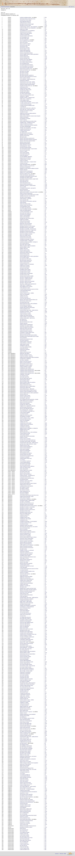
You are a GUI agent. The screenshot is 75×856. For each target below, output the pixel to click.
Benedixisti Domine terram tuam (26, 512)
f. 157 (45, 793)
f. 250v (45, 607)
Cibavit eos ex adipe (24, 29)
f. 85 (45, 72)
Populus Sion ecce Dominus (25, 157)
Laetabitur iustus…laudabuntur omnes (27, 122)
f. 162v (45, 294)
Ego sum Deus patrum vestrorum (26, 796)
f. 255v (45, 108)
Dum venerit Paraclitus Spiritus (26, 664)
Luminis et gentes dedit (24, 848)
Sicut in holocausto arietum (25, 607)
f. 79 (45, 598)
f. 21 (45, 77)
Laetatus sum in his (23, 295)
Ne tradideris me (23, 716)
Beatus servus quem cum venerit (26, 628)
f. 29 (45, 210)
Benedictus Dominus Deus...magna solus (28, 230)
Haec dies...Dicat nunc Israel (25, 282)
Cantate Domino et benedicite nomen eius (28, 634)
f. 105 (45, 791)
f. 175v (45, 535)
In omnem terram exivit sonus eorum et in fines (29, 289)
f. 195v (45, 735)
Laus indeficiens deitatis (24, 832)
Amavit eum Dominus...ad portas (26, 356)
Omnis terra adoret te (24, 155)
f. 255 (45, 161)
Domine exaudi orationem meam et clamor (28, 390)
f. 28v (45, 257)
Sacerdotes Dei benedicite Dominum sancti (28, 176)
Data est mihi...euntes (24, 642)
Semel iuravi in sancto (24, 760)
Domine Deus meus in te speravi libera (27, 386)
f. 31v (45, 430)
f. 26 (45, 79)
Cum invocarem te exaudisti (25, 640)
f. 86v (45, 304)
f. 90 (45, 487)
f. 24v (45, 268)
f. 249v (45, 56)
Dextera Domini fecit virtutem (25, 530)
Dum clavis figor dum (24, 829)
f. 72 (45, 37)
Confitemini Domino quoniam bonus (27, 369)
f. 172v (45, 195)
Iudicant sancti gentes (24, 117)
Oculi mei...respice (23, 151)
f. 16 (45, 527)
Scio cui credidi (23, 186)
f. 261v (45, 106)
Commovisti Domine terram (25, 476)
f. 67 (45, 189)
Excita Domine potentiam (25, 266)
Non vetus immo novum (24, 836)
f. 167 (45, 600)
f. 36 (45, 101)
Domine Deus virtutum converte (26, 252)
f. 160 (45, 812)
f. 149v (45, 26)
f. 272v (45, 461)
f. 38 (45, 577)
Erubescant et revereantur (25, 673)
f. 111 (45, 114)
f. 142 (45, 642)
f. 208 (45, 319)
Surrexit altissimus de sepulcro (26, 453)
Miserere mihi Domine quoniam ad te (27, 138)
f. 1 (45, 18)
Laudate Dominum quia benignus (26, 583)
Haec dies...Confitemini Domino (26, 278)
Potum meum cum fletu (24, 737)
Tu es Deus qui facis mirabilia (25, 346)
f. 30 (45, 590)
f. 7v (45, 667)
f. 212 (45, 177)
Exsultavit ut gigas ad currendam (26, 678)
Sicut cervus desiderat (24, 492)
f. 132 (45, 496)
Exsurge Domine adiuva (24, 90)
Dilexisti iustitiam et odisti (25, 48)
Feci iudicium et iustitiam (24, 681)
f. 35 (45, 783)
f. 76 (45, 165)
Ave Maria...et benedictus (25, 501)
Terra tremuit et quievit (24, 611)
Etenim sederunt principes (25, 77)
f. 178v (45, 207)
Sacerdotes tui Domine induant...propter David (29, 178)
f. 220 (45, 182)
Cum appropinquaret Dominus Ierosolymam (28, 791)
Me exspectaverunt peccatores (26, 132)
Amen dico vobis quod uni (25, 623)
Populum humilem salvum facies (26, 594)
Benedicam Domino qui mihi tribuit (26, 504)
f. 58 (45, 329)
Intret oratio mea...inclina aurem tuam (27, 109)
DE (69, 6)
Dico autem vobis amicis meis (26, 648)
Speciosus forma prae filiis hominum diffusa (28, 335)
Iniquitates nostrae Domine (25, 806)
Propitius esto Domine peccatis (26, 315)
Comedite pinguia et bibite (25, 638)
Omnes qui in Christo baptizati (26, 720)
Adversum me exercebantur (25, 621)
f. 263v (45, 188)
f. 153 (45, 163)
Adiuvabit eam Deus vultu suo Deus (27, 218)
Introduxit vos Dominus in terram (26, 110)
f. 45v (45, 122)
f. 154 (45, 802)
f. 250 (45, 240)
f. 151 (45, 209)
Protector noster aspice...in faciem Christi (28, 161)
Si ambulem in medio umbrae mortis (27, 332)
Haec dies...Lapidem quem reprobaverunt (28, 283)
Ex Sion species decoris (24, 262)
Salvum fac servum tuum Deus (26, 328)
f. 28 (45, 178)
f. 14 (45, 394)
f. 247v (45, 94)
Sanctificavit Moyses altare (25, 604)
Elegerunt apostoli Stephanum (26, 543)
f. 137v (45, 453)
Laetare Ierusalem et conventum (26, 123)
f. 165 (45, 398)
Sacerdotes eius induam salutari (26, 177)
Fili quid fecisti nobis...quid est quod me (27, 682)
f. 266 (45, 539)
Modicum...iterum (23, 712)
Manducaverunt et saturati (25, 707)
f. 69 (45, 167)
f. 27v (45, 497)
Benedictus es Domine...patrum (26, 365)
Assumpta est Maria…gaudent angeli (27, 500)
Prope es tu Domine (24, 160)
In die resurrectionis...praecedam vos (27, 411)
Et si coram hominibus (24, 674)
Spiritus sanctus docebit (24, 451)
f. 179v (45, 445)
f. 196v (45, 274)
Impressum (57, 853)
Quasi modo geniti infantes (25, 164)
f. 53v (45, 525)
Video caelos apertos (24, 468)
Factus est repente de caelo (25, 680)
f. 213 (45, 231)
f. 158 (45, 816)
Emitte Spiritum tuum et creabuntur (27, 400)
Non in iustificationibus (24, 812)
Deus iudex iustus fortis (24, 377)
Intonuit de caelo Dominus (25, 573)
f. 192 (45, 722)
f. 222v (45, 316)
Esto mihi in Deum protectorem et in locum (28, 76)
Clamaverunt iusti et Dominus (25, 31)
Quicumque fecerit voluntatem (26, 749)
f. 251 (45, 401)
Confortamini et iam (24, 520)
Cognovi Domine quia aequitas (26, 33)
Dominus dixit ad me (24, 55)
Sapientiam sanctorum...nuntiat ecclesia (27, 185)
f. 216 (45, 50)
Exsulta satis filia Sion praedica (26, 554)
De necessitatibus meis (24, 37)
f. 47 (45, 194)
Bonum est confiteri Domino (25, 235)
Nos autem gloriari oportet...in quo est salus (28, 148)
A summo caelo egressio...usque (26, 211)
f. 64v (45, 111)
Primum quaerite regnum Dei (25, 739)
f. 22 (45, 543)
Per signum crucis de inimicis (25, 731)
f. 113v (45, 104)
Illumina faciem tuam (24, 691)
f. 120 (45, 492)
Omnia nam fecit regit (24, 846)
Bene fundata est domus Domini (26, 363)
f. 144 (45, 509)
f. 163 (45, 602)
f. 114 (45, 483)
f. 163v (45, 87)
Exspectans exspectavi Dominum (26, 552)
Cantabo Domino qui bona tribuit (26, 632)
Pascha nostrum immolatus (25, 438)
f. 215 (45, 510)
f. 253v (45, 226)
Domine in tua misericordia (25, 51)
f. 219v (45, 118)
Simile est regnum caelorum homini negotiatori (29, 762)
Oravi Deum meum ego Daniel (26, 592)
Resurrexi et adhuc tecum (25, 173)
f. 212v (45, 25)
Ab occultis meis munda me (25, 213)
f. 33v (45, 470)
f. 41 (45, 193)
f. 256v (45, 390)
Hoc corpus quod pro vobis (25, 686)
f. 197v (45, 121)
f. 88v (45, 203)
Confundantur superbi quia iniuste (26, 639)
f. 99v (45, 88)
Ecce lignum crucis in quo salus (26, 795)
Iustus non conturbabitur (24, 294)
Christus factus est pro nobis (25, 236)
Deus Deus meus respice (25, 482)
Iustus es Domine (23, 119)
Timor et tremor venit (24, 824)
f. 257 (45, 785)
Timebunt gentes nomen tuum (26, 341)
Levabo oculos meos (24, 584)
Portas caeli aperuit (23, 596)
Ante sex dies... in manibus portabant (27, 789)
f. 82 (45, 151)
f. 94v (45, 125)
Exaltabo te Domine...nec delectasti (27, 264)
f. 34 (45, 601)
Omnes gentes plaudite (24, 152)
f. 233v (45, 597)
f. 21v (45, 468)
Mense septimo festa (24, 710)
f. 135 (45, 202)
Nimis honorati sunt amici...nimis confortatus (28, 303)
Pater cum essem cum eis (25, 728)
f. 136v (45, 596)
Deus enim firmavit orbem (25, 527)
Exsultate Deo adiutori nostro (25, 89)
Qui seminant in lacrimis (24, 489)
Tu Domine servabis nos (24, 772)
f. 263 (45, 693)
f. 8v (45, 199)
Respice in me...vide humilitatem (26, 172)
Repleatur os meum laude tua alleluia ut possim (29, 168)
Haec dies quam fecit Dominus (26, 407)
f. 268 (45, 417)
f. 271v (45, 356)
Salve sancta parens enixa (25, 182)
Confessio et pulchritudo (24, 34)
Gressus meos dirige (24, 562)
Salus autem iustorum (24, 180)
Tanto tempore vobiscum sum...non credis (28, 769)
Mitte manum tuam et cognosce (26, 711)
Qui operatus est (23, 319)
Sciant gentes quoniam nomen (26, 329)
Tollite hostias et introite (24, 344)
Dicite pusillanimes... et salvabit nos (27, 647)
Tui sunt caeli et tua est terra (25, 613)
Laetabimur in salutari (24, 702)
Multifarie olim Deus (24, 430)
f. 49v (45, 96)
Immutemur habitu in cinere (25, 804)
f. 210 (45, 117)
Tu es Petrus (22, 459)
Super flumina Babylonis (24, 610)
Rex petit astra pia (23, 845)
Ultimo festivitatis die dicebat (25, 777)
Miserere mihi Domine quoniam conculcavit (28, 139)
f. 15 (45, 131)
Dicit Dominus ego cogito (25, 45)
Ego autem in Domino (24, 72)
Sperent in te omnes (24, 609)
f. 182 (45, 83)
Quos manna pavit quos (24, 838)
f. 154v (45, 808)
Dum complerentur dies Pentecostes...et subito (29, 399)
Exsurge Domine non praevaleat (26, 273)
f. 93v (45, 505)
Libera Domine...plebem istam (26, 808)
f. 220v (45, 441)
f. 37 (45, 155)
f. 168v (45, 422)
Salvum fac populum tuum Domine (26, 327)
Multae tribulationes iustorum (25, 144)
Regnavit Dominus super (25, 445)
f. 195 (45, 555)
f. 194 (45, 237)
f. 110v (45, 565)
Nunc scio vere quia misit (25, 150)
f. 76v (45, 216)
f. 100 (45, 249)
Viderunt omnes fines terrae (25, 352)
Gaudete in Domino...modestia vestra (27, 97)
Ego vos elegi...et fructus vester (26, 670)
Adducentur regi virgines (24, 353)
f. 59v (45, 346)
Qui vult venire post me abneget (26, 748)
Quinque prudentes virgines (25, 751)
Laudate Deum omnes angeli (25, 422)
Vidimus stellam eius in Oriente (26, 470)
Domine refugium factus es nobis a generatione (29, 54)
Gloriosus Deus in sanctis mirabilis (26, 276)
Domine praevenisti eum (24, 255)
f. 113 (45, 522)
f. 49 (45, 531)
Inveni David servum (24, 291)
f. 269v (45, 416)
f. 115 (45, 236)
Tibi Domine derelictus (24, 340)
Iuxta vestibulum (23, 807)
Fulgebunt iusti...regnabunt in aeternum (27, 405)
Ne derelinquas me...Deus (25, 146)
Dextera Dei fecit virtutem (25, 379)
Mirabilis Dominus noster (25, 429)
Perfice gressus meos (24, 593)
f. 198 (45, 38)
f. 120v (45, 827)
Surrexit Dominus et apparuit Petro (26, 455)
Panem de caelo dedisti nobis (25, 723)
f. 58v (45, 593)
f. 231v (45, 408)
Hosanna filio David (23, 803)
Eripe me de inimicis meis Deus (26, 401)
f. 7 (45, 314)
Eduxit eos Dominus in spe (25, 69)
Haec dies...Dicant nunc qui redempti (27, 281)
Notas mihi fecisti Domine (25, 719)
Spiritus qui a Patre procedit (25, 764)
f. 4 (45, 48)
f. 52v (45, 474)
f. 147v (45, 526)
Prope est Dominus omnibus (25, 314)
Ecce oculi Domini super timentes (26, 67)
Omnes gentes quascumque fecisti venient (28, 815)
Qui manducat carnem (24, 744)
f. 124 (45, 828)
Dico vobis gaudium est (24, 649)
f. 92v (45, 702)
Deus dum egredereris (24, 39)
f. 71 (45, 564)
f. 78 (45, 146)
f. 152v (45, 184)
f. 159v (45, 814)
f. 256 (45, 119)
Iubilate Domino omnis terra (25, 484)
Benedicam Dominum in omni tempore (27, 226)
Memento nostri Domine (24, 135)
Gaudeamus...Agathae (24, 96)
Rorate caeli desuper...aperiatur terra (27, 174)
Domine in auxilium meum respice (26, 541)
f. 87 (45, 774)
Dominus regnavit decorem (25, 396)
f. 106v (45, 789)
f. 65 (45, 219)
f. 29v (45, 245)
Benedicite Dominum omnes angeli (27, 24)
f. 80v (45, 541)
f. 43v (45, 276)
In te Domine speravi (24, 413)
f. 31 (45, 335)
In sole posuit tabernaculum (25, 290)
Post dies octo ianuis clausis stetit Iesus (27, 440)
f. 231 (45, 753)
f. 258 (45, 201)
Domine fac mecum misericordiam (26, 538)
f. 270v (45, 419)
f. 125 (45, 278)
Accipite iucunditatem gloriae (25, 17)
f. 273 (45, 450)
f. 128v (45, 726)
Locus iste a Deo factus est (25, 298)
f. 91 (45, 43)
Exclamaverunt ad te (24, 87)
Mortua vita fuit (23, 828)
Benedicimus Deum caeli (25, 630)
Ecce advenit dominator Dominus (26, 64)
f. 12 (45, 501)
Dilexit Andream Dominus (25, 383)
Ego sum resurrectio (24, 798)
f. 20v (45, 782)
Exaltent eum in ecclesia (24, 265)
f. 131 (45, 282)
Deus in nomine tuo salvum (25, 43)
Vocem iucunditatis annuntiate (26, 209)
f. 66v (45, 605)
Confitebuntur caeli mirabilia (25, 367)
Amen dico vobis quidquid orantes (26, 622)
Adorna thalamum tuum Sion (25, 787)
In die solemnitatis (23, 567)
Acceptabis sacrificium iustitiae (26, 619)
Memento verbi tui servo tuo (25, 709)
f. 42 (45, 657)
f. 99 (45, 139)
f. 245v (45, 644)
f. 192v (45, 168)
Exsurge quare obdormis (24, 92)
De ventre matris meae (24, 38)
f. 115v (45, 661)
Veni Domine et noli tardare (25, 463)
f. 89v (45, 123)
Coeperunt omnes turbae (25, 790)
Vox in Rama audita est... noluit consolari (28, 786)
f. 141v (45, 548)
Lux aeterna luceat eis (24, 705)
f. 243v (45, 222)
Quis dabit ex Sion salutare (25, 752)
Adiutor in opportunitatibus (25, 215)
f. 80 (45, 71)
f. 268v (45, 405)
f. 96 (45, 190)
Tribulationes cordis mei (24, 345)
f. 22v (45, 73)
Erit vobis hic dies (23, 548)
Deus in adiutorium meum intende (26, 41)
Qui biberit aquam (23, 743)
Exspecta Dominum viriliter (25, 88)
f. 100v (45, 127)
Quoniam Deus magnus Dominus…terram (28, 443)
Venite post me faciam (24, 779)
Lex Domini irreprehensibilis (25, 126)
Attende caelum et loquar (25, 472)
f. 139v (45, 567)
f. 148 (45, 113)
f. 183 (45, 728)
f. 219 (45, 514)
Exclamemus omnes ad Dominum (26, 802)
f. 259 (45, 710)
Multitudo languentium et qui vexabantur (28, 714)
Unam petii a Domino (24, 348)
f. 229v (45, 33)
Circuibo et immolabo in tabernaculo (27, 636)
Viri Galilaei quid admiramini (25, 207)
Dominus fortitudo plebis (24, 56)
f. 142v (45, 68)
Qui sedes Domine (23, 320)
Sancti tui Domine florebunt (25, 447)
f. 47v (45, 336)
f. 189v (45, 516)
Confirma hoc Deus (23, 516)
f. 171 (45, 293)
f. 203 (45, 586)
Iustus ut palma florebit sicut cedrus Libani (28, 121)
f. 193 (45, 27)
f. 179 (45, 841)
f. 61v (45, 84)
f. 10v (45, 678)
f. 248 (45, 172)
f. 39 (45, 20)
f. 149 (45, 581)
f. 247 (45, 51)
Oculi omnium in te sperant (25, 304)
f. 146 (45, 143)
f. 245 (45, 59)
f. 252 (45, 66)
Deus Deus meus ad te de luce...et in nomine (28, 526)
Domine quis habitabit (24, 659)
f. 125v (45, 438)
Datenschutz (62, 853)
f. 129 (45, 110)
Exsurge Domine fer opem (25, 272)
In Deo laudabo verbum (24, 100)
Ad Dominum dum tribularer (25, 214)
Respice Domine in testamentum (26, 171)
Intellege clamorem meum (25, 697)
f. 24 (45, 102)
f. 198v (45, 311)
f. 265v (45, 169)
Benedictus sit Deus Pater (25, 510)
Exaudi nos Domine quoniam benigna (27, 84)
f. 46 (45, 748)
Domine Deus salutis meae (25, 387)
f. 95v (45, 594)
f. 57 (45, 513)
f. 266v (45, 705)
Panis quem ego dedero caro (25, 724)
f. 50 (45, 218)
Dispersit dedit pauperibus (25, 50)
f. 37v (45, 300)
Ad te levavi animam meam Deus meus (27, 18)
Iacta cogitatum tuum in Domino (26, 286)
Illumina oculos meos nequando (26, 563)
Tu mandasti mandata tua (25, 774)
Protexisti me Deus (23, 163)
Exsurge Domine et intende (25, 270)
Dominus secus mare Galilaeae (26, 59)
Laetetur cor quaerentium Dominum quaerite (28, 125)
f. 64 (45, 348)
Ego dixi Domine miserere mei (26, 260)
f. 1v (45, 495)
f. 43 (45, 558)
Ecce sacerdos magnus (24, 257)
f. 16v (45, 677)
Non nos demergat (23, 814)
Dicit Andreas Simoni (24, 644)
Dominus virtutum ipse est (25, 663)
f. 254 (45, 171)
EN (71, 6)
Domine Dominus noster (24, 253)
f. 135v (45, 279)
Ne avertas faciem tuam (24, 302)
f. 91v (45, 80)
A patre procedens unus (24, 849)
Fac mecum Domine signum (25, 93)
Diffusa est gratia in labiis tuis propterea (27, 245)
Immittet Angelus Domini (24, 564)
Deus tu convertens (23, 529)
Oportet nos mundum (24, 816)
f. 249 (45, 81)
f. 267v (45, 432)
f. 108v (45, 52)
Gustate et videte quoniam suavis (26, 685)
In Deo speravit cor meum (25, 287)
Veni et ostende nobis (24, 199)
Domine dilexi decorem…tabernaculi (27, 388)
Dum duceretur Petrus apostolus (26, 794)
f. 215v (45, 198)
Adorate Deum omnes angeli (25, 20)
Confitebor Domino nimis (25, 517)
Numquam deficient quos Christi (26, 837)
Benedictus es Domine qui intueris (26, 231)
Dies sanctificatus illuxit (24, 380)
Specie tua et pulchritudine (25, 333)
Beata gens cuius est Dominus (26, 223)
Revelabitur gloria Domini (25, 757)
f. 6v (45, 174)
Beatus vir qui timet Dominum (25, 224)
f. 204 (45, 150)
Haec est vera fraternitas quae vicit (26, 408)
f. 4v (45, 382)
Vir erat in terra (23, 615)
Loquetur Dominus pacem (25, 130)
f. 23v (45, 559)
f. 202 (45, 46)
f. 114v (45, 537)
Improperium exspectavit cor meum (27, 565)
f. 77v (45, 589)
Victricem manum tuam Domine (26, 205)
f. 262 (45, 256)
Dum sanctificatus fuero (24, 63)
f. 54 (45, 206)
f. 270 (45, 361)
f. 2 (45, 660)
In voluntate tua (23, 106)
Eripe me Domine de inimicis (25, 261)
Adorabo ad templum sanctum (26, 354)
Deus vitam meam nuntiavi (25, 244)
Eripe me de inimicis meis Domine (26, 547)
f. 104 (45, 506)
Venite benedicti (23, 202)
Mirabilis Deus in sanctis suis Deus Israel (28, 588)
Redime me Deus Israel (24, 754)
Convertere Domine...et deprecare (26, 240)
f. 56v (45, 479)
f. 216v (45, 251)
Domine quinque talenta (24, 657)
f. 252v (45, 739)
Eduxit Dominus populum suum (26, 68)
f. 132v (45, 768)
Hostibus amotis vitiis (24, 833)
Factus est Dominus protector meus (27, 94)
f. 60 (45, 508)
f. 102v (45, 610)
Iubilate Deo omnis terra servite (26, 415)
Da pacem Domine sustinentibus (26, 35)
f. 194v (45, 185)
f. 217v (45, 159)
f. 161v (45, 85)
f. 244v (45, 47)
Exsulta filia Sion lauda (24, 677)
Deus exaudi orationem (24, 243)
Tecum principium (23, 337)
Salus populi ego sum (24, 181)
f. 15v (45, 232)
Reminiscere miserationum (25, 167)
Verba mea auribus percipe (25, 203)
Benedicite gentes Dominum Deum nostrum (28, 505)
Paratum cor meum (23, 437)
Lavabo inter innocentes (24, 703)
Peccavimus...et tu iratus (24, 821)
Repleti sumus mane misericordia (26, 602)
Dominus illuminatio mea (24, 58)
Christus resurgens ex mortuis (26, 366)
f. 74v (45, 653)
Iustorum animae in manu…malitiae (27, 293)
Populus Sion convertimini (25, 823)
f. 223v (45, 433)
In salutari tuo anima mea (25, 693)
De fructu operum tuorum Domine (26, 643)
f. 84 (45, 551)
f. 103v (45, 140)
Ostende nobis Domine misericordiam (27, 307)
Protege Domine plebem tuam (26, 600)
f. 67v (45, 584)
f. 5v (45, 320)
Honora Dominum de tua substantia (27, 688)
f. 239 (45, 447)
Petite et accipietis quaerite (25, 732)
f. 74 (45, 485)
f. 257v (45, 89)
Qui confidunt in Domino (24, 487)
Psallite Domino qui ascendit (25, 741)
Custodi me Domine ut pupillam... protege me (29, 241)
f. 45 (45, 751)
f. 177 (45, 152)
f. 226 (45, 500)
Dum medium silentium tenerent (26, 62)
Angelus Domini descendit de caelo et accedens (29, 357)
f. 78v (45, 41)
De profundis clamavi (24, 375)
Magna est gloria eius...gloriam (26, 706)
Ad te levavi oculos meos (25, 471)
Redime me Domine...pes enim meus (27, 165)
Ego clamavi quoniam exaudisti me (27, 75)
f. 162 (45, 369)
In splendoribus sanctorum (25, 694)
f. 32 (45, 64)
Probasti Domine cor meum (25, 159)
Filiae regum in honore (24, 558)
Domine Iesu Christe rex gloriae (26, 539)
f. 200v (45, 775)
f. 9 (45, 252)
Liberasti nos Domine (24, 297)
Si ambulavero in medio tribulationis (27, 606)
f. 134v (45, 573)
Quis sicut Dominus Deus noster (26, 321)
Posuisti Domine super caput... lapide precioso (29, 310)
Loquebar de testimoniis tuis (25, 129)
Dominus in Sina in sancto (25, 395)
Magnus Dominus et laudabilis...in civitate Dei (29, 428)
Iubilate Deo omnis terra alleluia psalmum (28, 113)
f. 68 (45, 54)
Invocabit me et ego (24, 111)
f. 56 (45, 30)
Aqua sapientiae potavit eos (25, 21)
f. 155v (45, 824)
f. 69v (45, 345)
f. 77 (45, 197)
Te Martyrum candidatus (24, 457)
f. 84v (45, 75)
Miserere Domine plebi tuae (25, 810)
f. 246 (45, 383)
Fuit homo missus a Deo (24, 274)
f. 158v (45, 817)
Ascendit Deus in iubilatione (25, 358)
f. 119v (45, 472)
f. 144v (45, 164)
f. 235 (45, 136)
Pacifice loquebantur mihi (25, 308)
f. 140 (45, 69)
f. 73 (45, 109)
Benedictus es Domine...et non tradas (27, 506)
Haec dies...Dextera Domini (25, 279)
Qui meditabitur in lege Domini (26, 745)
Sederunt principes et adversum (26, 331)
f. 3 (45, 421)
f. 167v (45, 31)
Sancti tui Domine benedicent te (26, 184)
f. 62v (45, 550)
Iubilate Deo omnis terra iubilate (26, 576)
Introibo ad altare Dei (24, 698)
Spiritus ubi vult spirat (24, 766)
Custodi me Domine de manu (25, 522)
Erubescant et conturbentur (25, 672)
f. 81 (45, 126)
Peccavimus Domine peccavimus (26, 820)
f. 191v (45, 17)
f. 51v (45, 480)
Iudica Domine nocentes (24, 114)
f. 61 (45, 90)
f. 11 (45, 135)
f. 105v (45, 803)
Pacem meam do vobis (24, 722)
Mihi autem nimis (23, 136)
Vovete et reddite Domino (25, 785)
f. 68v (45, 248)
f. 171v (45, 67)
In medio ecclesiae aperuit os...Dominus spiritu (29, 102)
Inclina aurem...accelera (24, 695)
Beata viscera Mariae (24, 627)
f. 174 (45, 363)
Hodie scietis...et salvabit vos (25, 98)
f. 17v (45, 352)
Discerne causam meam (24, 249)
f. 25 (45, 220)
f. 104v (45, 533)
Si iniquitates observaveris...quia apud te (28, 188)
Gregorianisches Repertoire (5, 6)
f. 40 (45, 156)
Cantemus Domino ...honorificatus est (27, 475)
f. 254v (45, 392)
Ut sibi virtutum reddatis (24, 835)
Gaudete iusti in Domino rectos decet (27, 684)
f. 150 (45, 454)
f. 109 (45, 482)
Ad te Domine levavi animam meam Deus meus (29, 495)
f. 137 (45, 205)
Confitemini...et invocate (24, 374)
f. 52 (45, 176)
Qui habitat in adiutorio (24, 488)
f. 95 (45, 134)
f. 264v (45, 297)
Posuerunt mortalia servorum (25, 735)
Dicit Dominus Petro (24, 46)
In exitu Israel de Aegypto (25, 412)
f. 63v (45, 22)
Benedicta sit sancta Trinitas (25, 25)
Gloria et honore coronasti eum (26, 559)
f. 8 (45, 160)
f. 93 (45, 63)
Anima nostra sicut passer (25, 220)
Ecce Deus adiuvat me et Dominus (26, 66)
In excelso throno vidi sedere (25, 101)
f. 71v (45, 724)
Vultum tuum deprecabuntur (25, 210)
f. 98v (45, 686)
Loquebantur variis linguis (25, 426)
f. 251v (45, 685)
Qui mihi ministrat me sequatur (26, 747)
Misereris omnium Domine (25, 142)
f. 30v (45, 62)
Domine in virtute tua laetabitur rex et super (28, 391)
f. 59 (45, 76)
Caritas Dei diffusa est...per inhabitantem (28, 27)
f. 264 (45, 45)
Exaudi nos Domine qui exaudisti (26, 799)
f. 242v (45, 362)
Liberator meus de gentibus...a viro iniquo (28, 127)
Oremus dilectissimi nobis (25, 817)
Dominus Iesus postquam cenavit (26, 661)
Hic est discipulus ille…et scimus (26, 409)
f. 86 (45, 181)
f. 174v (45, 354)
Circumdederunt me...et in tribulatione (27, 30)
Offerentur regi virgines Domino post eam (28, 825)
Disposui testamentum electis (25, 384)
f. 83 (45, 727)
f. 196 (45, 130)
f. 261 (45, 412)
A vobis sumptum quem (24, 844)
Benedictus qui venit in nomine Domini (27, 232)
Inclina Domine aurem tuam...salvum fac (28, 108)
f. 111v (45, 270)
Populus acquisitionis (24, 733)
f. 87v (45, 93)
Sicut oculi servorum (24, 189)
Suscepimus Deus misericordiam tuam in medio (29, 194)
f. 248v (45, 58)
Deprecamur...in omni (24, 793)
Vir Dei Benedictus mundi (25, 206)
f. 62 (45, 142)
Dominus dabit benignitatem (25, 660)
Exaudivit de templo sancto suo (26, 85)
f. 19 (45, 613)
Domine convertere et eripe (25, 534)
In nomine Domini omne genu (25, 104)
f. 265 (45, 622)
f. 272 (45, 384)
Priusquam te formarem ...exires (26, 311)
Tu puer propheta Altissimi (25, 462)
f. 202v (45, 289)
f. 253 (45, 42)
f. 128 (45, 611)
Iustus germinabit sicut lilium (25, 419)
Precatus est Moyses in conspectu (26, 598)
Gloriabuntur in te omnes (25, 560)
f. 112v (45, 148)
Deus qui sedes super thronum (26, 378)
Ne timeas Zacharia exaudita (25, 147)
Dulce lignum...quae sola (25, 398)
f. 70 (45, 585)
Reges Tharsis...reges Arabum (26, 601)
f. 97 (45, 115)
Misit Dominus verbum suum (25, 300)
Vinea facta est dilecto (24, 493)
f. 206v (45, 521)
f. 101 (45, 264)
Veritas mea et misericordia (25, 614)
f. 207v (45, 186)
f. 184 (45, 544)
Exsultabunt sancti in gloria (25, 269)
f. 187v (45, 400)
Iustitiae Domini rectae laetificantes (27, 579)
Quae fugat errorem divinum (25, 840)
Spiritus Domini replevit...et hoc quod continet (29, 192)
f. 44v (45, 132)
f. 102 (45, 153)
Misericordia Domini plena (25, 143)
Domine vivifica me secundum (26, 542)
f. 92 (45, 552)
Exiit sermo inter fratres (24, 268)
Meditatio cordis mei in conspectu (26, 134)
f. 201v (45, 560)
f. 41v (45, 614)
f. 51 (45, 105)
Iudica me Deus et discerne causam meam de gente (30, 115)
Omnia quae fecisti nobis (25, 153)
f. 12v (45, 98)
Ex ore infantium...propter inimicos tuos (27, 79)
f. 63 (45, 60)
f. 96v (45, 556)
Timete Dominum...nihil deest (25, 198)
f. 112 (45, 673)
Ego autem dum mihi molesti (25, 258)
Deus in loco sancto (24, 42)
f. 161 (45, 799)
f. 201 (45, 144)
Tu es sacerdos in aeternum (25, 461)
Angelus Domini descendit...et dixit (26, 496)
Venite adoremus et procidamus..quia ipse (28, 201)
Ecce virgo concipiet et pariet (25, 667)
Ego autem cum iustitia (24, 71)
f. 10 (45, 554)
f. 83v (45, 100)
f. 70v (45, 34)
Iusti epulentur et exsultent (25, 118)
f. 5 (45, 97)
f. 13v (45, 55)
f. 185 (45, 192)
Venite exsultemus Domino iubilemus (27, 466)
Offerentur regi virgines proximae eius (27, 590)
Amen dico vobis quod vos (25, 625)
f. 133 (45, 21)
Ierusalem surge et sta (24, 690)
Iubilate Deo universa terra (25, 577)
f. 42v (45, 129)
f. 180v (45, 617)
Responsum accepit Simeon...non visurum (28, 756)
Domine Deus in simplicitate (25, 535)
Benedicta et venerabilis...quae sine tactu (28, 228)
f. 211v (45, 749)
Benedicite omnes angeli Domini (26, 631)
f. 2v (45, 157)
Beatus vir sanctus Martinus (25, 362)
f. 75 (45, 478)
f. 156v (45, 806)
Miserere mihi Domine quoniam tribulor (27, 140)
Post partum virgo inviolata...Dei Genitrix (28, 441)
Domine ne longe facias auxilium (26, 52)
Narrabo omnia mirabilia (24, 715)
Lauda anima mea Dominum (25, 581)
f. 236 (45, 568)
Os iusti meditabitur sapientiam (26, 156)
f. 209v (45, 625)
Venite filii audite (23, 350)
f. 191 (45, 29)
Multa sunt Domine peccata (25, 811)
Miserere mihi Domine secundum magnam (28, 589)
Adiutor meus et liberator (24, 216)
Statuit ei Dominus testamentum (26, 193)
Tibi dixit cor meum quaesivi (25, 197)
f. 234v (45, 379)
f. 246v (45, 731)
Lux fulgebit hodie (23, 131)
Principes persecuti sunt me (25, 740)
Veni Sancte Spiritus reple (25, 464)
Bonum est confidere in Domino (26, 234)
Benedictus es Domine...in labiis (26, 508)
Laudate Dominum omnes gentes (26, 424)
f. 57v (45, 92)
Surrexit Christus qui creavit (25, 454)
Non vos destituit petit (24, 841)
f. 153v (45, 796)
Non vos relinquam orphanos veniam (27, 718)
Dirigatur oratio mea (24, 248)
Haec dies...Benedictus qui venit (26, 277)
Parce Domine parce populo (25, 819)
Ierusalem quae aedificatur (25, 689)
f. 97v (45, 261)
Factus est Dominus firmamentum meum (28, 556)
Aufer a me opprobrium (24, 626)
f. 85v (45, 299)
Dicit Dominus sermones (24, 47)
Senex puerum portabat (24, 449)
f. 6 (45, 512)
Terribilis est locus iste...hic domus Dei (27, 195)
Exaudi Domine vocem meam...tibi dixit (27, 83)
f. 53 (45, 255)
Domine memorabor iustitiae (25, 656)
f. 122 (45, 370)
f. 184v (45, 777)
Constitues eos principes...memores (27, 239)
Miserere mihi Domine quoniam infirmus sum (28, 299)
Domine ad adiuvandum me (25, 533)
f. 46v (45, 787)
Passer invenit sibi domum (25, 727)
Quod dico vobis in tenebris (25, 753)
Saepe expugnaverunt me (25, 491)
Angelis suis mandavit (24, 219)
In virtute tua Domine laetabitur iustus (27, 105)
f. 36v (45, 378)
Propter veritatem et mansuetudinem (27, 316)
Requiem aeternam (23, 169)
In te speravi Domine (24, 569)
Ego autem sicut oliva (24, 73)
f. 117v (45, 795)
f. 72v (45, 672)
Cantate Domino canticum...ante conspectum (28, 26)
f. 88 (45, 743)
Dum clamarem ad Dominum (25, 60)
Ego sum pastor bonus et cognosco (27, 669)
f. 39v (45, 458)
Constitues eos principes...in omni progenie (28, 521)
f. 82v (45, 471)
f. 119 (45, 475)
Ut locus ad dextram (24, 842)
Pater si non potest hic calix (25, 730)
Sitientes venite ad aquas (25, 190)
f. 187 (45, 399)
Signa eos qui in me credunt (25, 761)
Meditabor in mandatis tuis (25, 585)
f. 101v (45, 546)
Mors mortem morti (23, 831)
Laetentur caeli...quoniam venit (26, 580)
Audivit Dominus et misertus (25, 22)
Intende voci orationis (24, 572)
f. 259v (45, 35)
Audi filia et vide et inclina (25, 222)
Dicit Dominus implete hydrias (26, 646)
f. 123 (45, 173)
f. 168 (45, 24)
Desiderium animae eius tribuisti (26, 480)
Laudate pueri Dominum (24, 425)
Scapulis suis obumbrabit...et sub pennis (28, 605)
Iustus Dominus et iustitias (25, 701)
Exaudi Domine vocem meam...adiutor (27, 81)
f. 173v (45, 298)
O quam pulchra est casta (25, 433)
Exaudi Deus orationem (24, 80)
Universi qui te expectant (25, 349)
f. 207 (45, 773)
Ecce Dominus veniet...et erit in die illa (27, 665)
